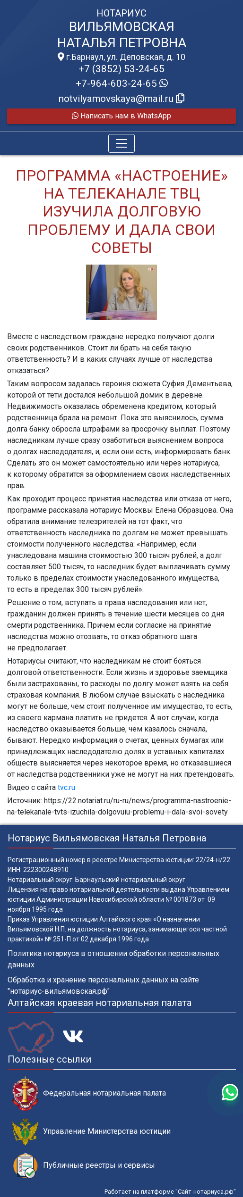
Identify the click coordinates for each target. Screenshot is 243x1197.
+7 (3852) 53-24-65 (121, 69)
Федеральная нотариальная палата (89, 1093)
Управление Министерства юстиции (91, 1132)
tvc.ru (66, 787)
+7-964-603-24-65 (122, 83)
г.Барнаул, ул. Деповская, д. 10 (121, 57)
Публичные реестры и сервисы (83, 1166)
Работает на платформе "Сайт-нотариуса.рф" (170, 1191)
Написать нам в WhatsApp (121, 115)
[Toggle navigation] (121, 143)
